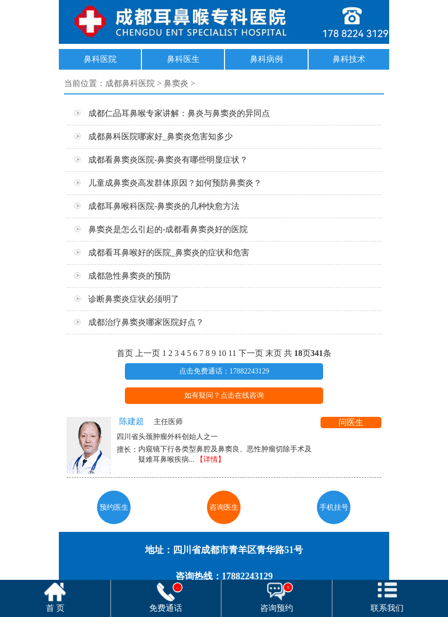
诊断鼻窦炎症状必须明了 (123, 300)
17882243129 (224, 22)
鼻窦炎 (176, 83)
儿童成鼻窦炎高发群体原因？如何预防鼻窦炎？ (164, 183)
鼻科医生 (183, 59)
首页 (125, 353)
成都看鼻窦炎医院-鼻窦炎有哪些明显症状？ (157, 160)
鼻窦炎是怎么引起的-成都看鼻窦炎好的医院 (157, 230)
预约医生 (114, 507)
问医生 (351, 422)
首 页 (55, 608)
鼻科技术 (348, 59)
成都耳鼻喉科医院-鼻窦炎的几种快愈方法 (153, 207)
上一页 (147, 353)
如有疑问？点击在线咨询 (224, 395)
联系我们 (387, 608)
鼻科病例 (266, 59)
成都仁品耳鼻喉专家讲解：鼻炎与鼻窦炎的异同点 (168, 114)
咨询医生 (224, 507)
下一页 (250, 353)
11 (232, 353)
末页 (273, 353)
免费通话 (165, 597)
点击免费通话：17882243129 (224, 371)
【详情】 (210, 459)
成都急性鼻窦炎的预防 (119, 276)
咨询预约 (276, 597)
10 (222, 353)
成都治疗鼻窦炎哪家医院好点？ (135, 323)
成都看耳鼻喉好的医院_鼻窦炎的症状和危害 (158, 253)
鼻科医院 (100, 59)
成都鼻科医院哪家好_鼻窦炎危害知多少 (150, 137)
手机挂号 (333, 507)
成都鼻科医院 (130, 83)
